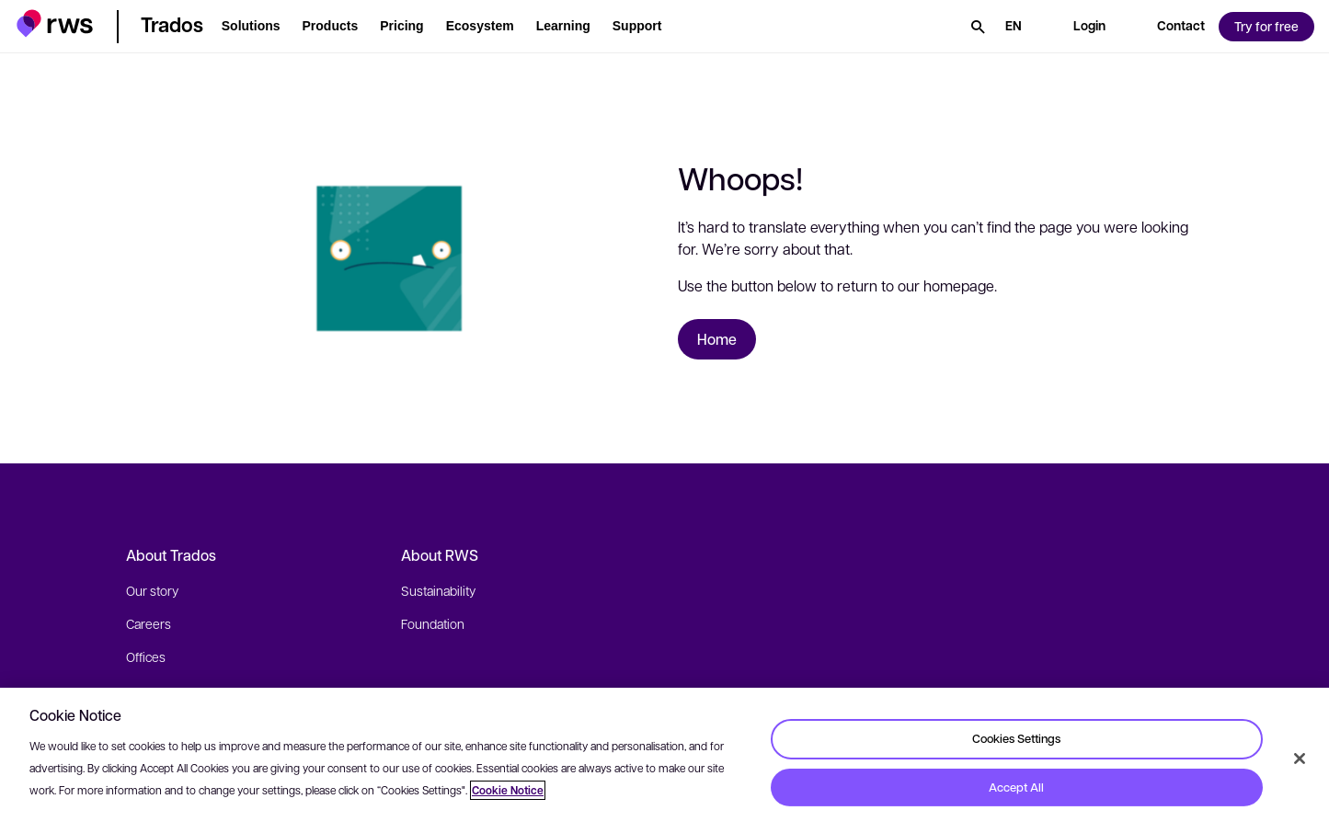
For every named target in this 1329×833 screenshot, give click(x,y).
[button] (55, 23)
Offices (146, 656)
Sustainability (438, 590)
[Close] (1299, 758)
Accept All (1016, 787)
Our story (152, 590)
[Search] (977, 27)
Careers (148, 623)
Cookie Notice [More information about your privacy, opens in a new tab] (508, 790)
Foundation (432, 623)
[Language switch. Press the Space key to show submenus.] (1013, 27)
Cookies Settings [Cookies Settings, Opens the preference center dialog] (1016, 738)
